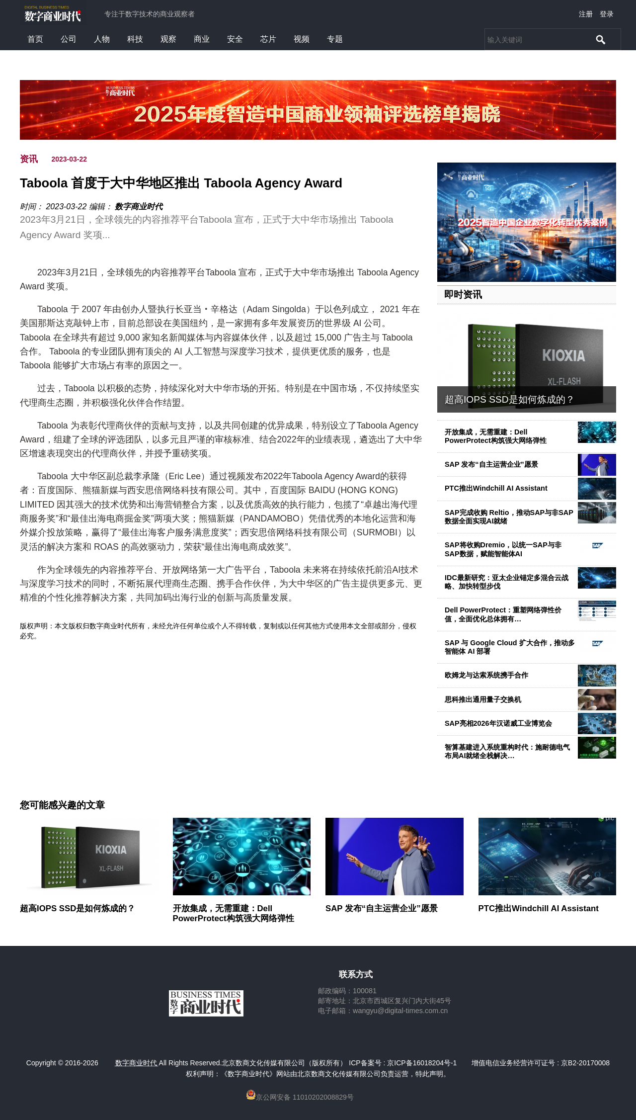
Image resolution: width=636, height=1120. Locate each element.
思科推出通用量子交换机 (483, 699)
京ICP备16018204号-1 (422, 1063)
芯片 (268, 39)
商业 (202, 39)
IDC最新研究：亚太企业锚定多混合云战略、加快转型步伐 (506, 582)
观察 (168, 39)
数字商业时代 (138, 206)
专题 (335, 39)
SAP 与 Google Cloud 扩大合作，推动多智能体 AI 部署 (510, 647)
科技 (135, 39)
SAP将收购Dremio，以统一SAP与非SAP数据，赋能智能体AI (503, 549)
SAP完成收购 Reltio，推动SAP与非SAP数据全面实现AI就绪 (509, 517)
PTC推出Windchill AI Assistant (496, 488)
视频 (302, 39)
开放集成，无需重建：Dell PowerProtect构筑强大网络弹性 (496, 436)
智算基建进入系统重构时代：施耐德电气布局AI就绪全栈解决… (507, 751)
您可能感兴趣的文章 (62, 805)
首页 (35, 39)
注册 (586, 14)
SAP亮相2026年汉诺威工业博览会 (498, 723)
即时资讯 (463, 294)
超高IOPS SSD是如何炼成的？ (510, 399)
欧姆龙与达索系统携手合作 (486, 675)
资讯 (29, 159)
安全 (235, 39)
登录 (607, 14)
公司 (69, 39)
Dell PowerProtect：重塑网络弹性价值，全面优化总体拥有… (503, 614)
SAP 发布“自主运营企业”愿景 (491, 464)
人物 (102, 39)
